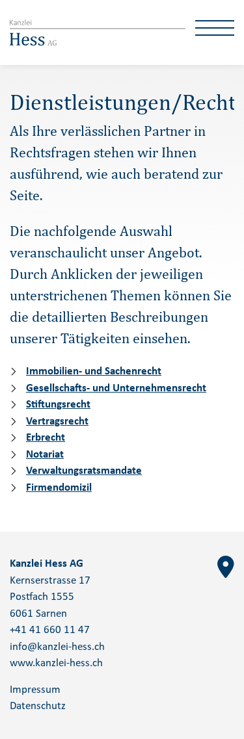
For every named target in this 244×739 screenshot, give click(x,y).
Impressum (35, 689)
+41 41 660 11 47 (50, 630)
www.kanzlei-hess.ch (56, 663)
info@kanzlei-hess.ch (57, 647)
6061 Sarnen (38, 613)
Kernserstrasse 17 (50, 580)
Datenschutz (38, 706)
